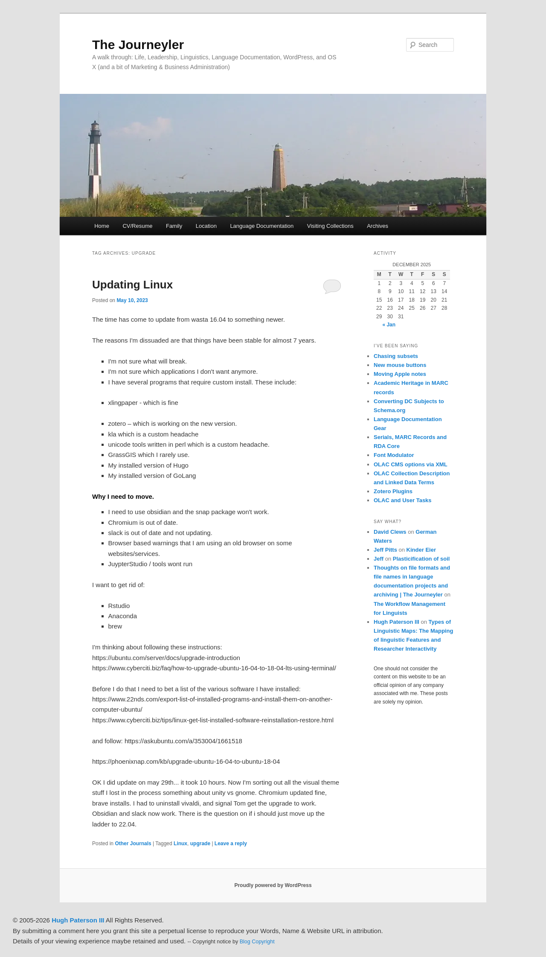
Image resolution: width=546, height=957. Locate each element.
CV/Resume (137, 226)
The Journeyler (138, 45)
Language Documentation (261, 226)
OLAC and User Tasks (403, 500)
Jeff (378, 559)
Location (206, 226)
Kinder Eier (421, 550)
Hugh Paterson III (396, 622)
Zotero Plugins (393, 491)
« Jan (388, 325)
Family (174, 226)
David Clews (390, 532)
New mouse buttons (400, 365)
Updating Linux (132, 284)
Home (101, 226)
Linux (180, 843)
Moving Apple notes (400, 374)
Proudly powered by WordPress (272, 885)
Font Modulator (394, 455)
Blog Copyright (257, 942)
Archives (377, 226)
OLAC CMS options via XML (410, 464)
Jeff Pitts (385, 550)
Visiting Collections (330, 226)
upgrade (200, 843)
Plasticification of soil (421, 559)
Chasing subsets (396, 356)
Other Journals (133, 843)
